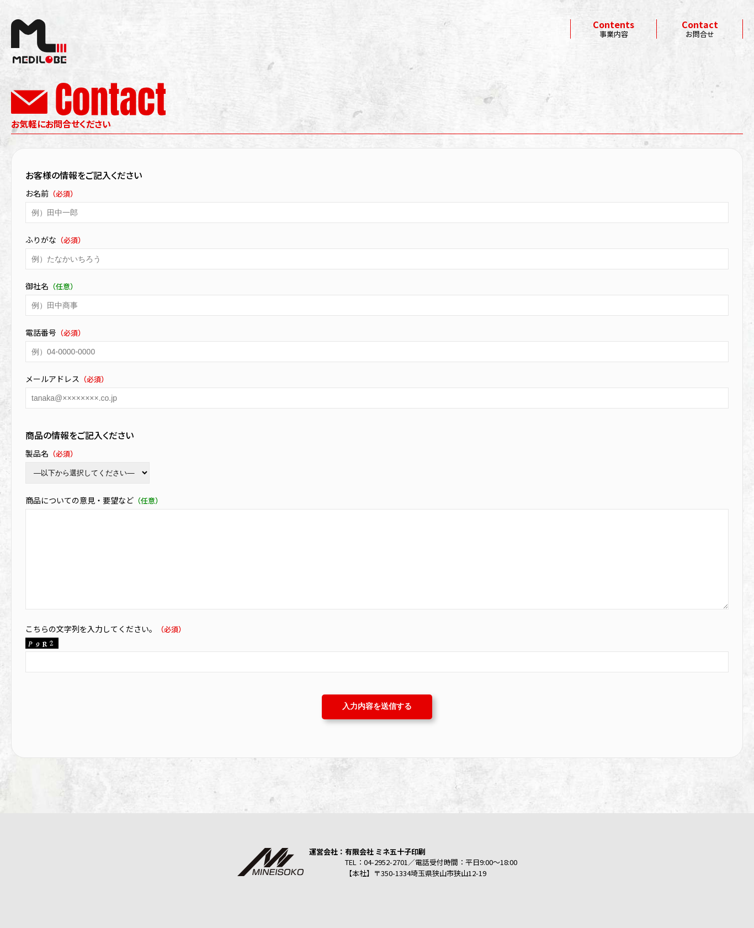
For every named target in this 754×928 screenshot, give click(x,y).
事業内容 (613, 29)
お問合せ (700, 29)
